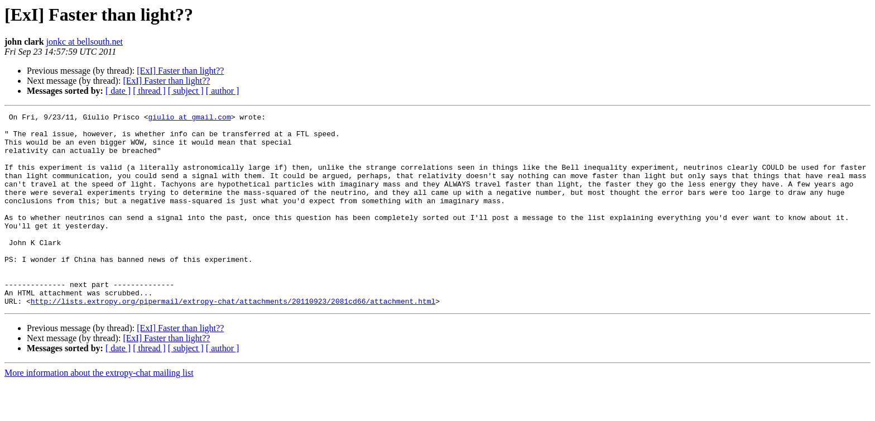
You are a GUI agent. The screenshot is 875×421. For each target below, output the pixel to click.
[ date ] (118, 90)
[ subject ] (186, 90)
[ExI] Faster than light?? (180, 70)
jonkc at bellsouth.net (84, 41)
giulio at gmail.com (189, 118)
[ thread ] (149, 90)
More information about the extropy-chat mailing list (99, 411)
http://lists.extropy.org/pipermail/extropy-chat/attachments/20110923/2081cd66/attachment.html (233, 339)
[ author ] (222, 90)
